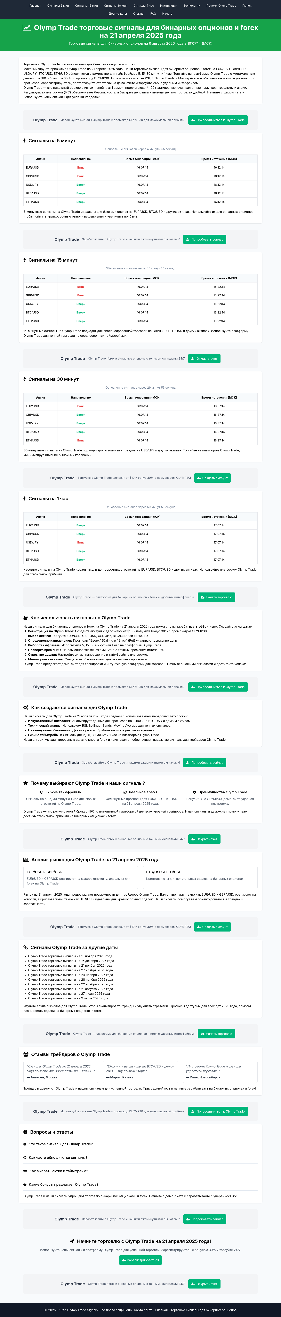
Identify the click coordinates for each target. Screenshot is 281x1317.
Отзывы (138, 13)
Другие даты (117, 13)
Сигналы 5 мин (58, 5)
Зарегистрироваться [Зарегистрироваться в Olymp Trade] (140, 1260)
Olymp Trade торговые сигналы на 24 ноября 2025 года (70, 975)
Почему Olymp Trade (221, 5)
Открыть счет (204, 359)
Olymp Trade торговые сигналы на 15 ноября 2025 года (70, 956)
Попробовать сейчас (204, 239)
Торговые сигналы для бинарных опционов (204, 1310)
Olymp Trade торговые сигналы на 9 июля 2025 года (68, 998)
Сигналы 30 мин (115, 5)
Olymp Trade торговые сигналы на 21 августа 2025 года (70, 989)
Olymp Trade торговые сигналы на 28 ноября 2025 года (70, 979)
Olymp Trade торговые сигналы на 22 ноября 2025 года (70, 984)
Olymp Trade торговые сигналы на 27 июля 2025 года (69, 994)
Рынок (247, 5)
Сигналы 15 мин (86, 5)
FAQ (153, 13)
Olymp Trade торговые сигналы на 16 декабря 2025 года (71, 961)
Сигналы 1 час (144, 5)
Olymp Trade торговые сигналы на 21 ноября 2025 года (70, 965)
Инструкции (168, 5)
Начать (167, 13)
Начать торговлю (216, 597)
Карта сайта (143, 1310)
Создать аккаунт (212, 478)
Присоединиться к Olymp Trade (218, 120)
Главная (35, 5)
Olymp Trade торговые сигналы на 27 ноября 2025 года (70, 970)
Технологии (192, 5)
